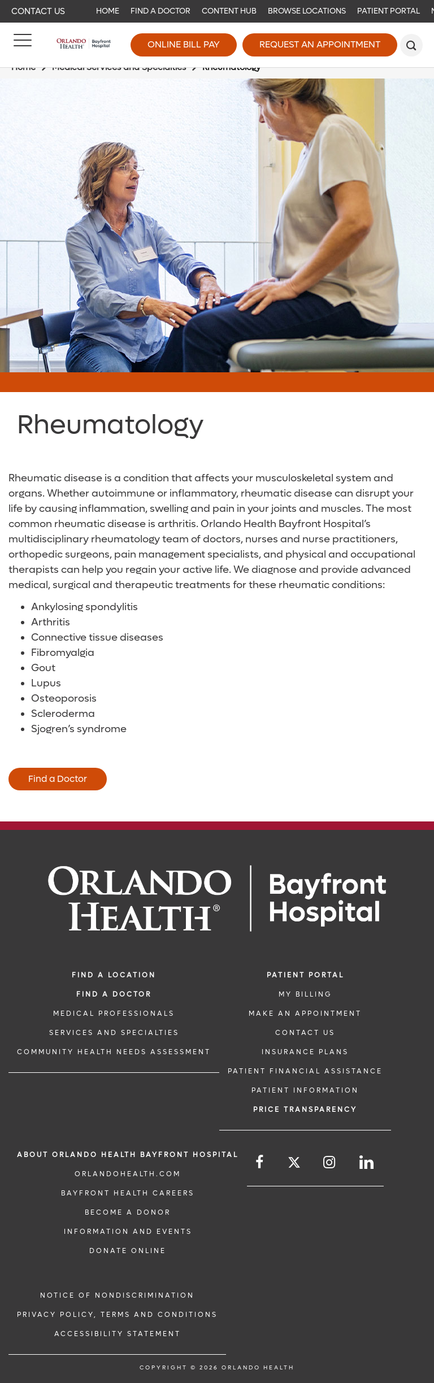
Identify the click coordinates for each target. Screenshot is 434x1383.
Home (107, 11)
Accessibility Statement (117, 1333)
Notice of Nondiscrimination (117, 1295)
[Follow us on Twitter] (294, 1164)
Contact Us (38, 11)
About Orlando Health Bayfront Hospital (127, 1154)
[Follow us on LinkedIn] (367, 1162)
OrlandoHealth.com (128, 1173)
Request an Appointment (319, 44)
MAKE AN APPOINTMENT (305, 1013)
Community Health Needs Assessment (114, 1051)
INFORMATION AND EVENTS (128, 1231)
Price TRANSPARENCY (305, 1109)
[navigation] (217, 11)
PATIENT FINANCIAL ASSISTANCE (305, 1071)
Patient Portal (388, 11)
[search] (411, 45)
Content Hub (229, 11)
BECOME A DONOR (128, 1212)
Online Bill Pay (183, 44)
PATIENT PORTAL (305, 975)
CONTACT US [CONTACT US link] (305, 1032)
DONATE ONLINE (127, 1250)
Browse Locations (307, 11)
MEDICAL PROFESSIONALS (114, 1013)
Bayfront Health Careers (127, 1193)
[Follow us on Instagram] (330, 1162)
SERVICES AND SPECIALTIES (114, 1032)
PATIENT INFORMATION (305, 1090)
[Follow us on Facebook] (260, 1162)
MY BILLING (305, 994)
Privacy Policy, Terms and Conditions (117, 1314)
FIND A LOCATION (114, 975)
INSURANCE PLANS (305, 1051)
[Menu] (22, 45)
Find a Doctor (160, 11)
